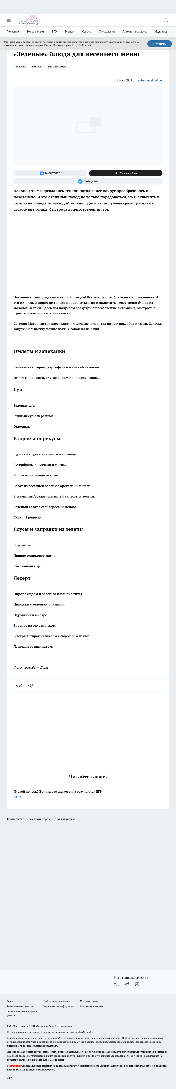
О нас (10, 1001)
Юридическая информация (59, 1006)
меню (21, 66)
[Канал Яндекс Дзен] (126, 173)
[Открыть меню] (9, 20)
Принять (159, 44)
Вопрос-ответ (35, 31)
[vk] (19, 685)
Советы (87, 31)
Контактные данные (91, 1006)
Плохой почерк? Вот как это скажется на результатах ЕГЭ (88, 794)
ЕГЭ (54, 31)
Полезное (13, 31)
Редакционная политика (21, 1006)
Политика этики (89, 1001)
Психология (107, 31)
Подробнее (57, 1059)
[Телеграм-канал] (88, 181)
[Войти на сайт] (166, 20)
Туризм (69, 31)
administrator (150, 80)
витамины (57, 66)
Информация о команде (57, 1001)
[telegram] (32, 685)
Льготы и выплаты (135, 31)
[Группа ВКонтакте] (50, 173)
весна (37, 66)
